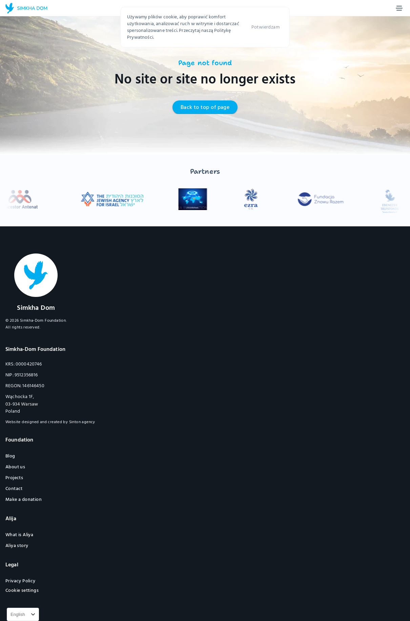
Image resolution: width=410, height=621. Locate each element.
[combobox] (23, 614)
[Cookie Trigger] (22, 590)
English (18, 614)
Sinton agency (82, 422)
